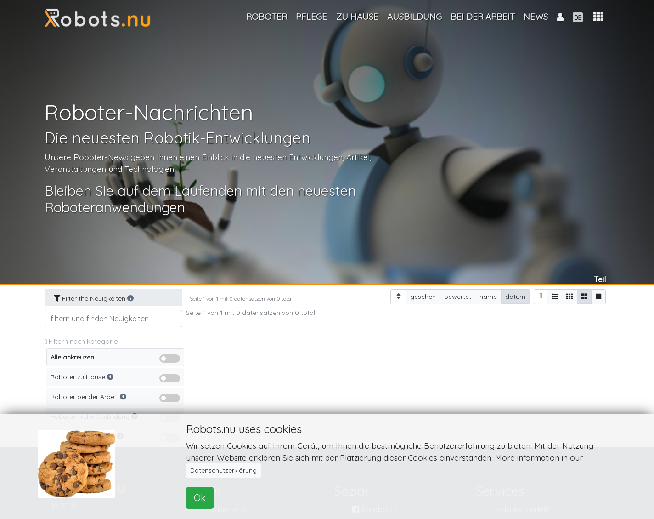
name (488, 296)
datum (515, 296)
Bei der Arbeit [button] (483, 16)
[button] (598, 17)
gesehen (423, 296)
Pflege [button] (311, 16)
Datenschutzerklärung (223, 470)
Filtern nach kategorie (81, 341)
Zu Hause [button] (357, 16)
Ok (200, 497)
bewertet (457, 296)
